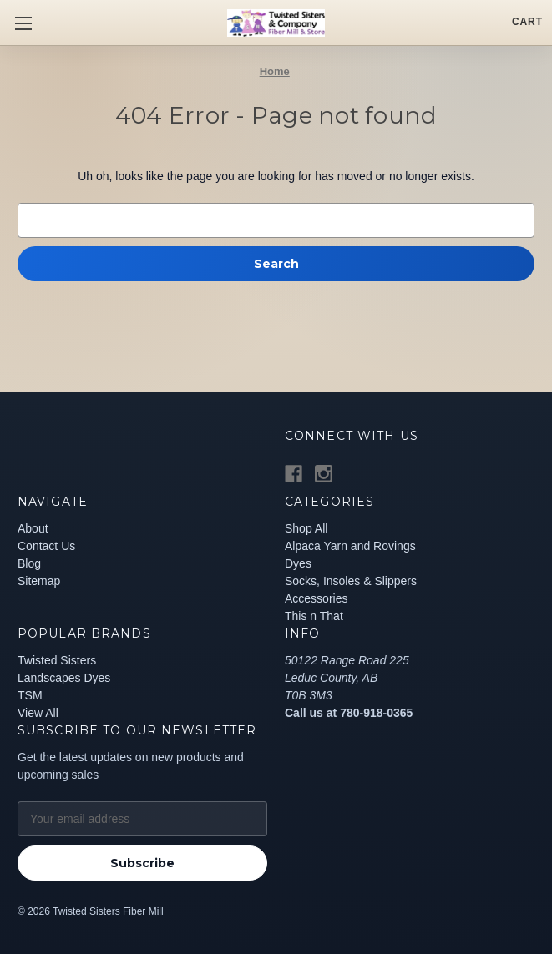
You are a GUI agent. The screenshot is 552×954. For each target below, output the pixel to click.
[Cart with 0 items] (527, 22)
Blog (29, 563)
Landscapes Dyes (64, 677)
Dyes (298, 563)
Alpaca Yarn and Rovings (350, 546)
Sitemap (39, 581)
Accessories (316, 598)
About (33, 528)
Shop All (306, 528)
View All (38, 712)
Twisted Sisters (57, 660)
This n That (314, 616)
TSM (30, 695)
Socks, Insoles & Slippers (351, 581)
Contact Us (46, 546)
